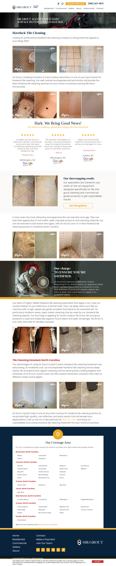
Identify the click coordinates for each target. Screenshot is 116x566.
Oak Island (42, 455)
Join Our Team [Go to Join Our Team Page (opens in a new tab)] (44, 543)
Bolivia (19, 455)
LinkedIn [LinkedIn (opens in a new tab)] (58, 550)
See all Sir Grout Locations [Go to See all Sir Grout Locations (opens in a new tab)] (48, 525)
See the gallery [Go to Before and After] (78, 205)
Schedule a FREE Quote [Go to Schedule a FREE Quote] (75, 4)
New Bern (63, 485)
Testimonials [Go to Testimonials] (88, 8)
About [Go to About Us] (79, 8)
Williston (83, 469)
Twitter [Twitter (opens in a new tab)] (48, 550)
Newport (63, 466)
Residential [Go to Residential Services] (49, 8)
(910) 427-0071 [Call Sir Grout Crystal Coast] (96, 3)
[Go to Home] (26, 7)
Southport (42, 458)
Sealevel (63, 472)
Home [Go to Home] (15, 535)
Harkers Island (44, 472)
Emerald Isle (43, 466)
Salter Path (64, 469)
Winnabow (63, 455)
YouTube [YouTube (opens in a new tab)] (53, 550)
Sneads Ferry (64, 510)
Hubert (19, 513)
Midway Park (64, 507)
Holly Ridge (21, 510)
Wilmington (64, 499)
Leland (19, 458)
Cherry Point (21, 485)
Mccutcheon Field (45, 513)
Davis (19, 478)
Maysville (42, 510)
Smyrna (62, 475)
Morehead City (44, 478)
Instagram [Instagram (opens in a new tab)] (38, 550)
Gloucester (42, 469)
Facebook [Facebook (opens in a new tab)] (43, 550)
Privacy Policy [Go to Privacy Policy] (72, 561)
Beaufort (20, 472)
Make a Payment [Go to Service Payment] (45, 539)
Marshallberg (43, 475)
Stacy (62, 478)
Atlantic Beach (22, 469)
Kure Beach (43, 499)
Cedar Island (22, 475)
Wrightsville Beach (87, 499)
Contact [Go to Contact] (100, 8)
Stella (62, 513)
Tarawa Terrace (87, 510)
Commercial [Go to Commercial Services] (61, 8)
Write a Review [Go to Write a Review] (58, 4)
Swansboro (85, 466)
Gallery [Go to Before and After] (71, 8)
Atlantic (20, 466)
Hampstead (21, 520)
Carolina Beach (23, 499)
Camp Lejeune (22, 507)
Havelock (42, 485)
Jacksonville (43, 507)
